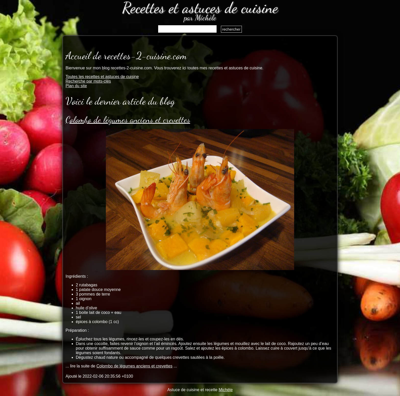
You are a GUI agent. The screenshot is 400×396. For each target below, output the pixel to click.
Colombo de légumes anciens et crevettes (128, 119)
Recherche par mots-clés (88, 81)
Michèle (226, 390)
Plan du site (76, 86)
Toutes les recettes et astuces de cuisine (102, 76)
